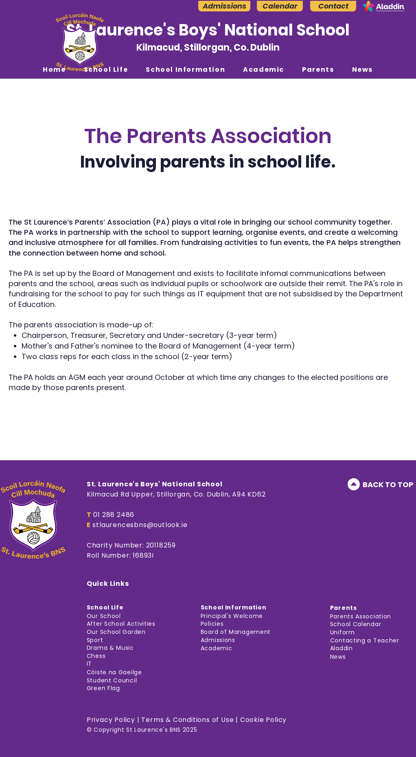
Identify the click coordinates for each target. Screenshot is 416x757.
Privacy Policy (111, 719)
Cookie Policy (263, 719)
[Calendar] (280, 6)
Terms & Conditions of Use (187, 719)
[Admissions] (224, 6)
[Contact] (333, 6)
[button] (106, 69)
